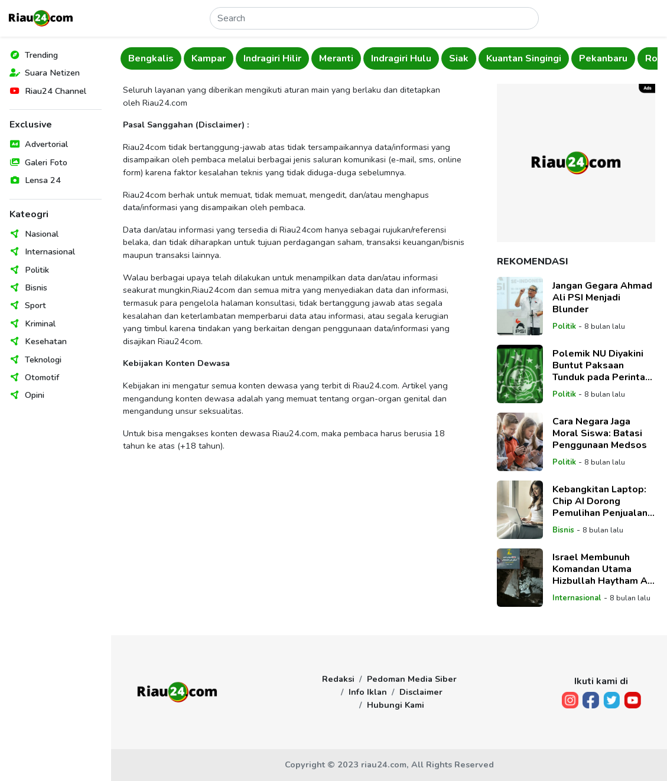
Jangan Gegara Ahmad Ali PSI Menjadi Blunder (602, 297)
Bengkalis (151, 58)
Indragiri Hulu (401, 58)
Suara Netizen (52, 73)
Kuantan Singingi (523, 58)
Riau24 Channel (55, 91)
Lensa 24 (43, 180)
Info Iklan (368, 692)
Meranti (336, 58)
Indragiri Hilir (272, 58)
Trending (41, 55)
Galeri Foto (46, 162)
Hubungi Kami (395, 705)
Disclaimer (421, 692)
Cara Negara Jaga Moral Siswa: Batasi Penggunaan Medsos (599, 433)
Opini (34, 395)
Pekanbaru (603, 58)
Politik (37, 270)
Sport (35, 305)
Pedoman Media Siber (412, 679)
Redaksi (338, 679)
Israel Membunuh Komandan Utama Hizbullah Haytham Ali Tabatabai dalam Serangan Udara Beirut (603, 569)
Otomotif (42, 377)
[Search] (374, 18)
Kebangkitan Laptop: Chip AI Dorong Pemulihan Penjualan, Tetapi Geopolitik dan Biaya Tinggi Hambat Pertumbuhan (601, 501)
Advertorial (46, 144)
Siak (458, 58)
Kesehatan (46, 341)
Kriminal (40, 323)
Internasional (50, 251)
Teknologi (43, 359)
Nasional (41, 234)
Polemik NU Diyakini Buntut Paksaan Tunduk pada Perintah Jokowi (601, 365)
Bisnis (36, 287)
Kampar (208, 58)
